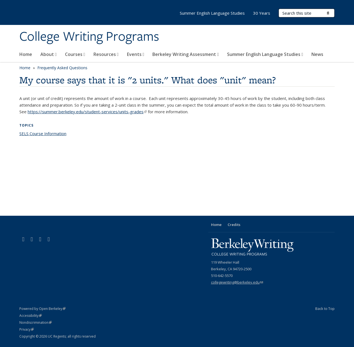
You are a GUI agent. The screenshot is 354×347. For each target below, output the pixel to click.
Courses (75, 54)
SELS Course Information (42, 133)
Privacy (26, 329)
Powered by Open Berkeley (42, 308)
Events (135, 54)
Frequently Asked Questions (62, 67)
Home (25, 54)
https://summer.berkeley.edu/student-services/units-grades (87, 111)
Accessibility (30, 315)
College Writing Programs (89, 37)
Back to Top (325, 308)
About (48, 54)
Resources (106, 54)
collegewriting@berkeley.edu (237, 282)
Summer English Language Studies (265, 54)
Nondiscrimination (35, 322)
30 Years (261, 13)
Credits (234, 224)
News (317, 54)
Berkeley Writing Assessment (185, 54)
